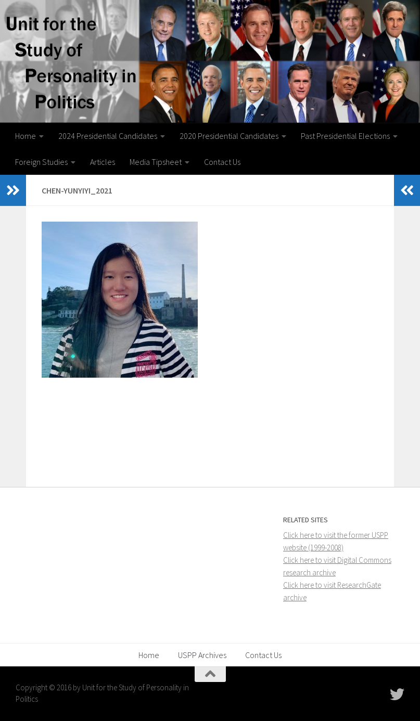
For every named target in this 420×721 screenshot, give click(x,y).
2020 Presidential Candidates (229, 136)
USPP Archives (202, 655)
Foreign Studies (41, 162)
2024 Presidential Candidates (107, 136)
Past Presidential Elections (345, 136)
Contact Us (222, 162)
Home (25, 136)
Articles (102, 162)
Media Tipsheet (156, 162)
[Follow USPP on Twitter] (397, 694)
